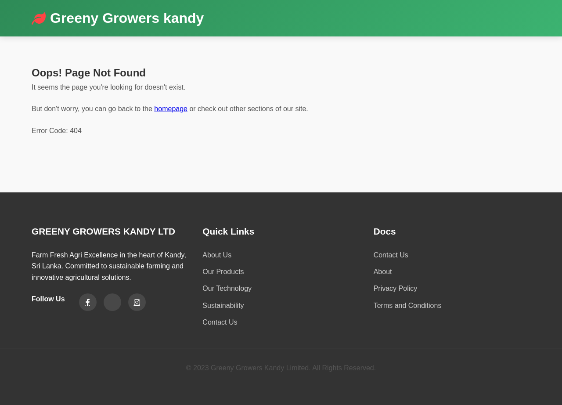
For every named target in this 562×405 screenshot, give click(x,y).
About (383, 271)
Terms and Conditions (408, 305)
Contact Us (219, 322)
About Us (216, 255)
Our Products (223, 271)
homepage (170, 108)
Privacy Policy (396, 288)
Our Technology (227, 288)
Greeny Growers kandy (127, 18)
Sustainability (223, 305)
